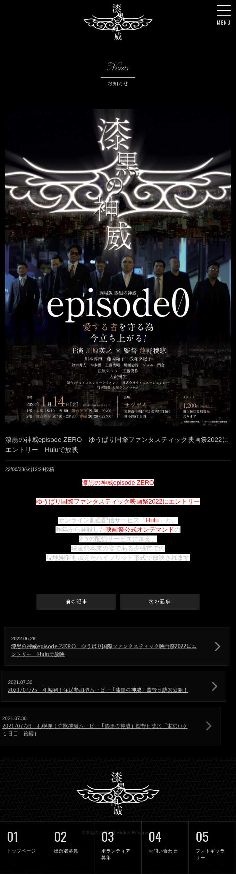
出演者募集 (70, 838)
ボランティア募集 (117, 841)
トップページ (23, 838)
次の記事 (160, 601)
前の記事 (76, 601)
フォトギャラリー (212, 841)
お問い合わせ (165, 838)
